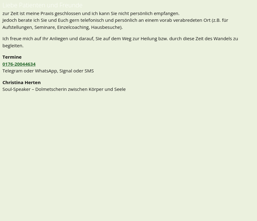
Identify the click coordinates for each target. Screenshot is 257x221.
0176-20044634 (19, 64)
